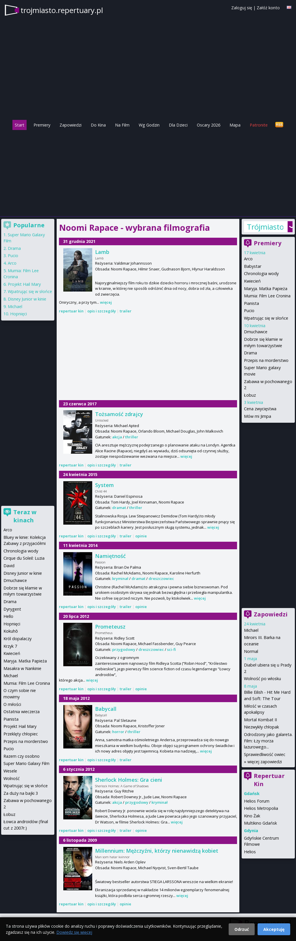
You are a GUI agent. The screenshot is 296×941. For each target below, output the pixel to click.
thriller (131, 437)
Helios (250, 851)
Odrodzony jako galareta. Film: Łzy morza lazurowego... (268, 741)
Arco (248, 258)
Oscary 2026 (208, 125)
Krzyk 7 (10, 646)
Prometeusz (110, 626)
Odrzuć (241, 929)
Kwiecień (252, 281)
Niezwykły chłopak (261, 727)
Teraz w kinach (24, 516)
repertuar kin (71, 311)
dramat (119, 507)
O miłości (12, 704)
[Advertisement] (148, 171)
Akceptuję (273, 929)
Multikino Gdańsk (260, 823)
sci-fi (171, 649)
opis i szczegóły (101, 311)
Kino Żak (252, 816)
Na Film (122, 125)
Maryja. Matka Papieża (265, 288)
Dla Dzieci (178, 125)
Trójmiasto (265, 226)
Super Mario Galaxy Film (26, 763)
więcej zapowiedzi (264, 761)
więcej (106, 302)
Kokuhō (10, 631)
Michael (251, 630)
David (8, 565)
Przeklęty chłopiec (20, 734)
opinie (141, 536)
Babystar (252, 266)
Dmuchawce (255, 331)
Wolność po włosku (262, 678)
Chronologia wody (261, 273)
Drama (250, 353)
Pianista (251, 303)
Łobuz (250, 395)
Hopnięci (18, 313)
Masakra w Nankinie (22, 668)
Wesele (10, 771)
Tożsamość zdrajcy (119, 414)
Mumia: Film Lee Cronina (267, 296)
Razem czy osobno (21, 756)
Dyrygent (12, 609)
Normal (251, 651)
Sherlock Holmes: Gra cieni (128, 779)
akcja (117, 437)
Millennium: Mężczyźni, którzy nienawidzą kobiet (156, 850)
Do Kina (98, 125)
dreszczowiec (161, 578)
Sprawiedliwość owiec (264, 754)
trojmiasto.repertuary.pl (62, 10)
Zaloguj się (241, 7)
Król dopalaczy (17, 638)
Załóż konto (268, 7)
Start (19, 125)
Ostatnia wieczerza (21, 711)
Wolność (11, 778)
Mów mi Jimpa (257, 416)
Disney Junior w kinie (27, 299)
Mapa (235, 125)
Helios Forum (256, 801)
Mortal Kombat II (260, 719)
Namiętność (110, 555)
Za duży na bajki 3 (20, 793)
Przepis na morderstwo (266, 360)
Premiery (42, 125)
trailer (126, 311)
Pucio (249, 310)
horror (118, 731)
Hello (8, 616)
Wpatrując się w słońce (266, 318)
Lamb (102, 251)
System (104, 485)
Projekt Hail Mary (24, 284)
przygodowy (123, 649)
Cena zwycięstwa (260, 408)
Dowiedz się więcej (74, 932)
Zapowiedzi (71, 125)
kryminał (120, 578)
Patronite (259, 125)
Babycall (105, 708)
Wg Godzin (149, 125)
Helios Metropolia (261, 808)
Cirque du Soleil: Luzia (24, 558)
